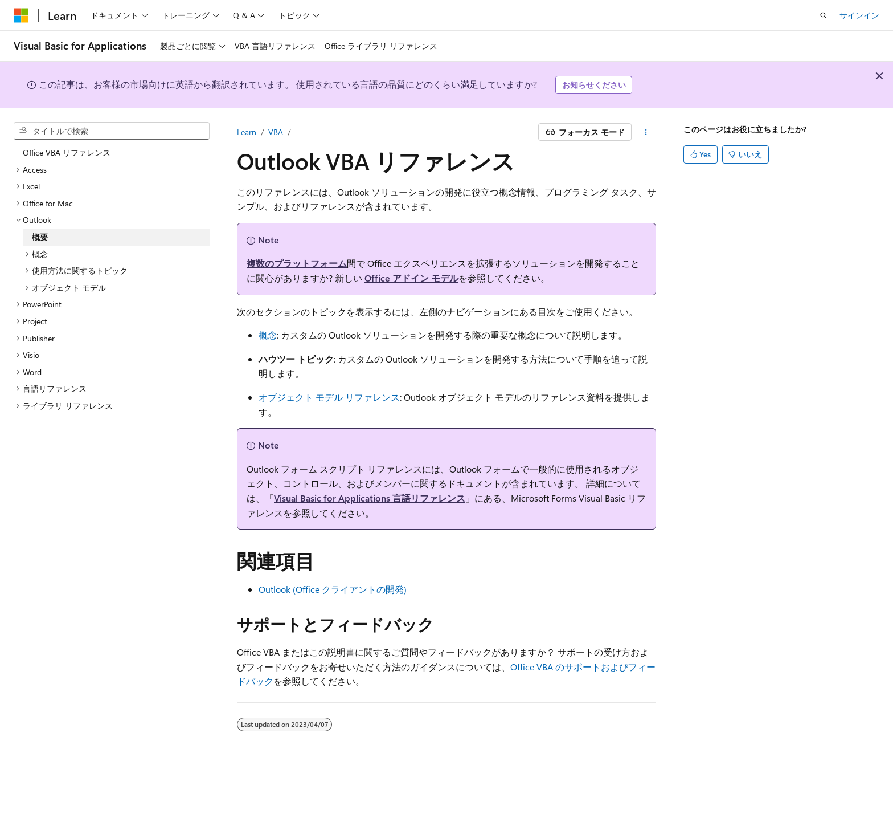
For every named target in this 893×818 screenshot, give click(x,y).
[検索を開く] (823, 15)
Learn (246, 132)
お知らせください (594, 84)
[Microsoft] (21, 15)
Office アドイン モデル (411, 278)
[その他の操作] (646, 132)
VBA (275, 132)
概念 (268, 335)
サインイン (859, 15)
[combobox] (112, 131)
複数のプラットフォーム (297, 263)
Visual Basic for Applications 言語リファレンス (369, 498)
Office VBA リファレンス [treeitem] (66, 152)
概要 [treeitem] (40, 236)
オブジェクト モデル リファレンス (329, 397)
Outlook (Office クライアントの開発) (333, 589)
